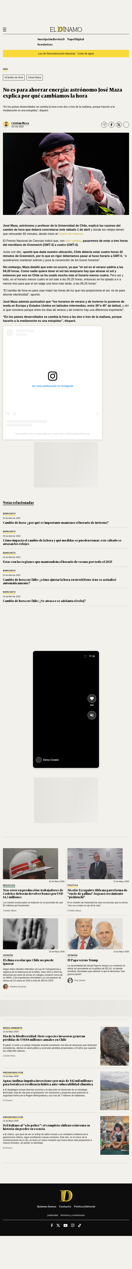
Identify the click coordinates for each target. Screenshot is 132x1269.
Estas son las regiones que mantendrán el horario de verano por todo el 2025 (57, 561)
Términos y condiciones (72, 1215)
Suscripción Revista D (51, 39)
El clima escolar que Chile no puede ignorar (28, 962)
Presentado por (13, 1072)
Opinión (8, 955)
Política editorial (84, 1206)
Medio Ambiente (12, 1028)
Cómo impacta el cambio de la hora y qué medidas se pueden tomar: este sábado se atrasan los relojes (62, 542)
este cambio (73, 240)
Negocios (9, 885)
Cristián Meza (20, 123)
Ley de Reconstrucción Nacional (56, 53)
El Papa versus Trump (82, 960)
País (5, 69)
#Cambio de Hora (14, 77)
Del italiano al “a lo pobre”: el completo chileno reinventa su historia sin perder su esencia (46, 1127)
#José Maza (34, 77)
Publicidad (52, 1215)
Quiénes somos (46, 1206)
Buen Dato (9, 513)
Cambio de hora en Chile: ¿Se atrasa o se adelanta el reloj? (44, 600)
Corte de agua (85, 53)
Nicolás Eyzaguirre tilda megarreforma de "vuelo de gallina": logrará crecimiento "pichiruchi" (97, 893)
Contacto (65, 1206)
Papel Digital (75, 39)
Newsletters (45, 44)
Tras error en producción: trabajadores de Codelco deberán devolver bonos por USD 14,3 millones (33, 893)
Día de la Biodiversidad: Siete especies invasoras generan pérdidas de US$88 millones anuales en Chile (44, 1038)
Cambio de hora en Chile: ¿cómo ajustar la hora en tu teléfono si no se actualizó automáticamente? (59, 581)
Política (72, 885)
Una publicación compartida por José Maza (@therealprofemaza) (53, 433)
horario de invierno (70, 233)
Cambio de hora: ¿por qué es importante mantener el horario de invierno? (56, 522)
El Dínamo (7, 1100)
